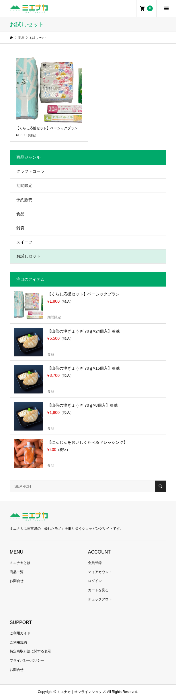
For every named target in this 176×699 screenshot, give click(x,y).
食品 (20, 214)
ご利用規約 (18, 642)
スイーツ (24, 242)
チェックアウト (100, 599)
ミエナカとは (20, 563)
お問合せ (17, 581)
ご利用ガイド (20, 633)
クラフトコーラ (30, 171)
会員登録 (95, 563)
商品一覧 (17, 572)
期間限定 (24, 185)
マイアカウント (100, 572)
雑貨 (20, 228)
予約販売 (24, 199)
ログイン (95, 581)
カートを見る (98, 590)
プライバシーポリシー (27, 660)
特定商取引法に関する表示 (30, 651)
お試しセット (28, 256)
